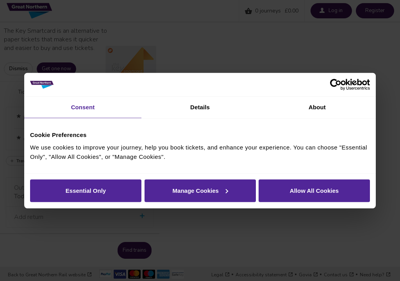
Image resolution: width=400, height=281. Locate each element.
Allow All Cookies (314, 190)
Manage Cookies (200, 190)
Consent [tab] (83, 107)
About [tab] (317, 107)
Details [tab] (200, 107)
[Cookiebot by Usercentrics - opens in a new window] (336, 85)
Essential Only (86, 190)
